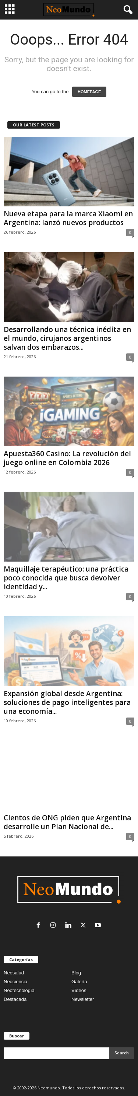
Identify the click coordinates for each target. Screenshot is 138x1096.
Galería (79, 981)
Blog (76, 972)
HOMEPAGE (89, 92)
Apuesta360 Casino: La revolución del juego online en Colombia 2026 (67, 458)
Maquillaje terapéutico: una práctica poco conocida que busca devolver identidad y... (66, 577)
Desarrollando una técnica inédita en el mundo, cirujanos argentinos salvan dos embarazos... (67, 338)
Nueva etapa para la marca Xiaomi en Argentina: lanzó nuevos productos (68, 218)
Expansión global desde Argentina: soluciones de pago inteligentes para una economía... (67, 702)
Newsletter (82, 999)
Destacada (15, 999)
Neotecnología (19, 990)
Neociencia (15, 981)
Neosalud (14, 972)
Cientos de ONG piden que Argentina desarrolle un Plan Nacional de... (67, 822)
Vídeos (78, 990)
